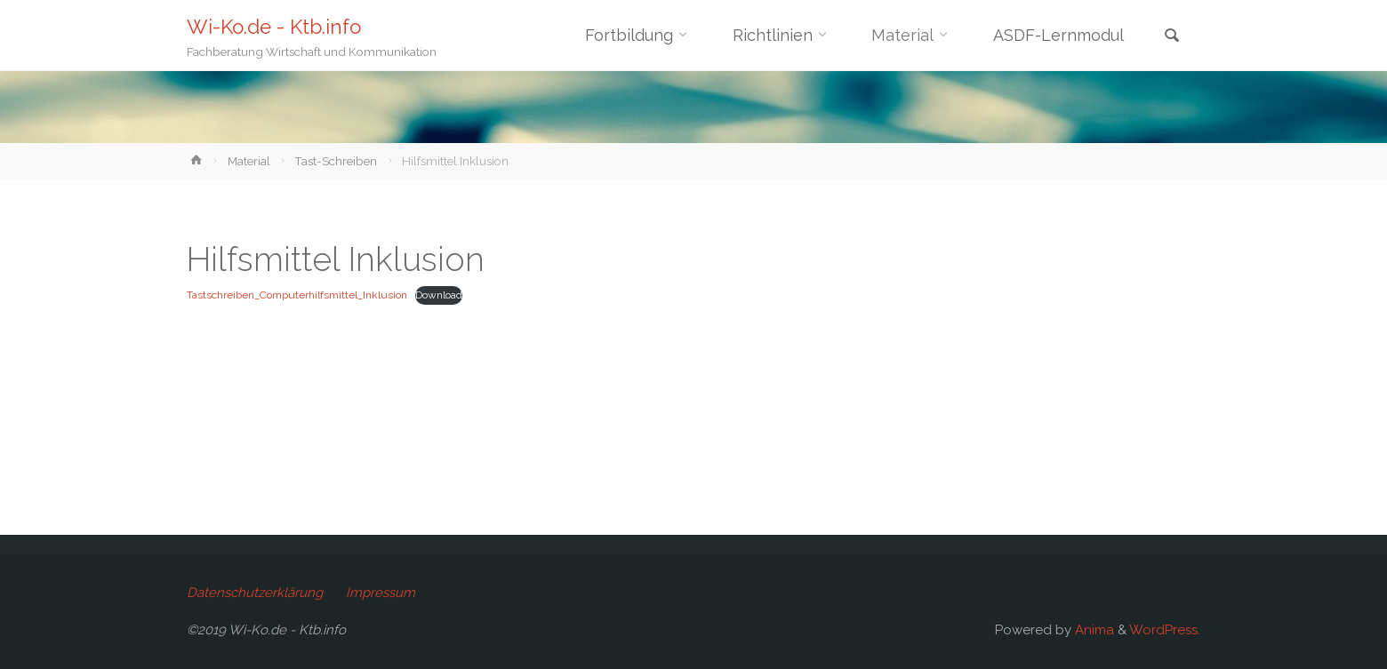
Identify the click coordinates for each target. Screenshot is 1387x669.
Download (438, 295)
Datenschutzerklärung (255, 593)
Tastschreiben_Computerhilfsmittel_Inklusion (297, 295)
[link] (1172, 37)
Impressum (380, 593)
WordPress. (1164, 630)
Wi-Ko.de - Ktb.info (274, 26)
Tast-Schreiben (335, 161)
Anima (1092, 630)
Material (249, 161)
